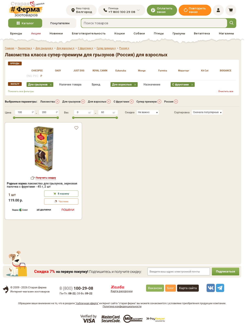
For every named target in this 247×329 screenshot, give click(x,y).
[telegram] (219, 288)
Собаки (139, 33)
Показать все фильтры (21, 91)
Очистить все (225, 91)
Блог (170, 288)
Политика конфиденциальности (122, 306)
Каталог (28, 23)
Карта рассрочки (122, 291)
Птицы (159, 33)
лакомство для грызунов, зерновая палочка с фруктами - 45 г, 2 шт (42, 185)
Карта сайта (188, 288)
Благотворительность (88, 33)
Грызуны (179, 33)
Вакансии (155, 288)
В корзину (63, 193)
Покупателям (60, 23)
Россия (168, 101)
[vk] (210, 288)
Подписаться (225, 271)
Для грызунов (71, 101)
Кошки (119, 33)
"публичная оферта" (87, 303)
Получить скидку (46, 177)
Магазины (226, 33)
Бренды (16, 33)
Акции (36, 33)
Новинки (56, 33)
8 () (76, 288)
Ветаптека (202, 33)
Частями (63, 201)
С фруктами (121, 101)
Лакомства (47, 101)
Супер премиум (146, 101)
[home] (26, 9)
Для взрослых (97, 101)
